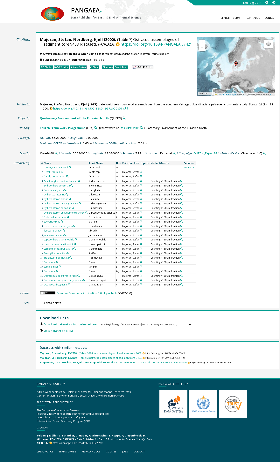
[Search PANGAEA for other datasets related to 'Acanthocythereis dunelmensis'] (79, 181)
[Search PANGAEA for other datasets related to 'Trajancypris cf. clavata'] (70, 257)
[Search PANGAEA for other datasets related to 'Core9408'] (56, 153)
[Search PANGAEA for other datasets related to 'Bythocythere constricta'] (71, 185)
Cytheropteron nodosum (57, 208)
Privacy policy (91, 451)
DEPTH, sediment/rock (56, 167)
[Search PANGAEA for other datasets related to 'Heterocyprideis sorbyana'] (74, 226)
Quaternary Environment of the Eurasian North (74, 118)
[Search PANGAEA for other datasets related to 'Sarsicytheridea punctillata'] (74, 248)
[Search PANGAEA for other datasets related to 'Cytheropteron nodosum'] (73, 208)
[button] (236, 64)
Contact (270, 17)
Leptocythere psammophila (59, 239)
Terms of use (67, 451)
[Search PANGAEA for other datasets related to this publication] (126, 108)
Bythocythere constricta (57, 185)
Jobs (125, 451)
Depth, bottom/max (55, 176)
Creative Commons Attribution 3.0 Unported (86, 293)
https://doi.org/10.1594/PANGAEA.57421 (156, 44)
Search (225, 17)
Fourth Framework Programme (62, 128)
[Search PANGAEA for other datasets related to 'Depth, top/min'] (62, 172)
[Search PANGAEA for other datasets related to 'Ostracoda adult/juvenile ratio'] (78, 276)
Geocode (189, 167)
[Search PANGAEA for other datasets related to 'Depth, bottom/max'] (67, 176)
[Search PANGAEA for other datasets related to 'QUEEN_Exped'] (215, 153)
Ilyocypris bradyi (53, 230)
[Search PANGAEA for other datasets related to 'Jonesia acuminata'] (65, 235)
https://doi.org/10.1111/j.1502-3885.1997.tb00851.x (89, 108)
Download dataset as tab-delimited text (70, 324)
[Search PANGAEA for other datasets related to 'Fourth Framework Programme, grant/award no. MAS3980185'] (141, 127)
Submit (237, 17)
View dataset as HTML (59, 331)
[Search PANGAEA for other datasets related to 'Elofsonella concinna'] (68, 217)
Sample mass (51, 266)
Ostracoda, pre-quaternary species (63, 280)
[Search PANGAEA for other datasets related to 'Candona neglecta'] (65, 190)
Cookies (111, 451)
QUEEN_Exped (203, 153)
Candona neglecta (54, 190)
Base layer (231, 94)
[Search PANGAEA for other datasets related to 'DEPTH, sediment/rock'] (70, 167)
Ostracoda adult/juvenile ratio (60, 275)
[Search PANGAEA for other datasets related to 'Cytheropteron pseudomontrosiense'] (86, 212)
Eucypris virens (52, 221)
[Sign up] (266, 2)
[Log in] (273, 2)
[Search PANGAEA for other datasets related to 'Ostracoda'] (57, 262)
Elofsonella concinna (55, 217)
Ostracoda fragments (55, 284)
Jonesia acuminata (54, 235)
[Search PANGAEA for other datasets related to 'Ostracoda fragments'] (69, 284)
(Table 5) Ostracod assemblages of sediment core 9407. (91, 358)
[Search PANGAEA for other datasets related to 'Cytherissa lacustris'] (67, 194)
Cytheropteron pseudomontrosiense (64, 212)
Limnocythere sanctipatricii (58, 244)
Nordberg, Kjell (88, 39)
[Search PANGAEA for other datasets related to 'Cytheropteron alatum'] (70, 199)
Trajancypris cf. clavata (56, 257)
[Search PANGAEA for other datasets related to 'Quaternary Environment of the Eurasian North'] (124, 118)
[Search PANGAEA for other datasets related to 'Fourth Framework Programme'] (95, 127)
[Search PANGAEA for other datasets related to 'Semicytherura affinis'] (68, 253)
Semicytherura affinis (55, 253)
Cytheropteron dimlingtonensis (61, 203)
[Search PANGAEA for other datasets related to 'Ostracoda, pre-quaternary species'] (84, 280)
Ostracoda (50, 262)
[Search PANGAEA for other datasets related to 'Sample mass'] (60, 266)
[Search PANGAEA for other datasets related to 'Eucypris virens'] (62, 221)
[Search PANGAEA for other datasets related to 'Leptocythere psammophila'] (76, 239)
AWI (272, 94)
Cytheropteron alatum (56, 199)
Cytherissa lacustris (54, 194)
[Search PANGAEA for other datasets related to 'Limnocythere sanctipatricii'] (75, 244)
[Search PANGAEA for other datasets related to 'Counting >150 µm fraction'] (181, 181)
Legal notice (45, 451)
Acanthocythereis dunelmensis (60, 181)
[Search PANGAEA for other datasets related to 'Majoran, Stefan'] (141, 172)
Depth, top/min (52, 172)
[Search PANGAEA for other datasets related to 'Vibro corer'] (264, 153)
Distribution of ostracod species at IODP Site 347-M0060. (113, 362)
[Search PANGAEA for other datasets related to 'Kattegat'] (174, 153)
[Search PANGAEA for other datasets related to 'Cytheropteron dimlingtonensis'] (80, 203)
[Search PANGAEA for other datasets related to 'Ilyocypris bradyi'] (64, 230)
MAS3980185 (130, 128)
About (258, 17)
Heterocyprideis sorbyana (58, 226)
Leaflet (219, 94)
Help (248, 17)
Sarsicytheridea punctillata (58, 248)
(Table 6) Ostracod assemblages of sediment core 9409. (91, 353)
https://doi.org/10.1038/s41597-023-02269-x (77, 443)
